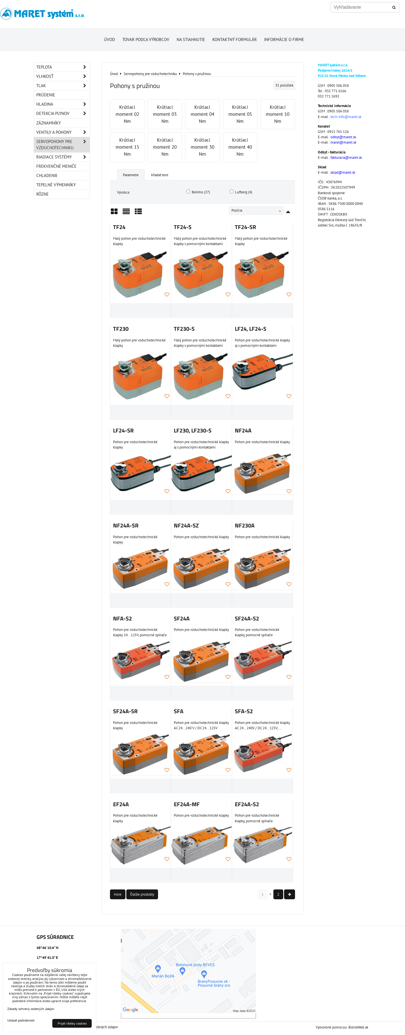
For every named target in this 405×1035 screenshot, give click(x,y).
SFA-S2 (244, 711)
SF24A (182, 618)
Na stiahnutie (191, 39)
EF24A (121, 804)
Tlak (63, 85)
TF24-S (183, 227)
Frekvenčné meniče (56, 166)
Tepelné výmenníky (56, 184)
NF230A (245, 525)
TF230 (121, 329)
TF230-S (184, 329)
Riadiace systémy (63, 157)
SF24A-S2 (247, 618)
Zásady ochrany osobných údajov (30, 1009)
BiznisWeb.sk (358, 1027)
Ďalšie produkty (142, 894)
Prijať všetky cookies (72, 1023)
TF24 (119, 227)
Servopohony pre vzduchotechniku (63, 144)
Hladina (63, 104)
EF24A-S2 (247, 804)
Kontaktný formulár (234, 39)
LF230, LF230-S (193, 430)
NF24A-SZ (186, 525)
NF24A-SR (125, 525)
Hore (118, 894)
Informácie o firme (284, 39)
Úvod (109, 39)
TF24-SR (245, 227)
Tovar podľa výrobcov (145, 39)
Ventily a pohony (63, 132)
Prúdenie (45, 95)
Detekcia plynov (63, 113)
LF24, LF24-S (250, 329)
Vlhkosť (63, 76)
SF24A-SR (125, 711)
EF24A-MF (187, 804)
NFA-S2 (122, 618)
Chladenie (47, 175)
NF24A (243, 430)
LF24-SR (123, 430)
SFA (178, 711)
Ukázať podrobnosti (21, 1020)
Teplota (63, 67)
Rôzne (42, 194)
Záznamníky (48, 123)
